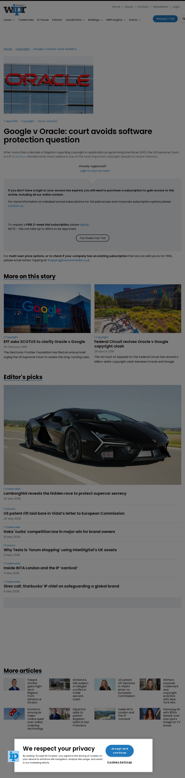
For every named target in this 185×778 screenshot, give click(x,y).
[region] (83, 755)
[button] (13, 756)
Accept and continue (119, 750)
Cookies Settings (119, 762)
